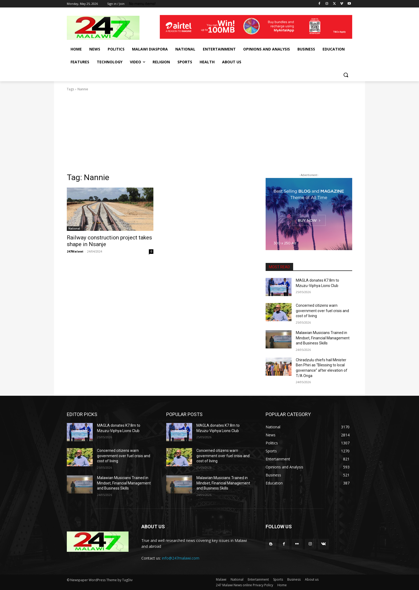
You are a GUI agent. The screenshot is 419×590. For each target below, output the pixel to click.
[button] (345, 74)
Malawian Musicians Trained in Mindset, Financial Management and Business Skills (323, 338)
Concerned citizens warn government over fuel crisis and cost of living (322, 310)
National (74, 228)
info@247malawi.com (180, 558)
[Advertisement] (209, 132)
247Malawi (75, 251)
